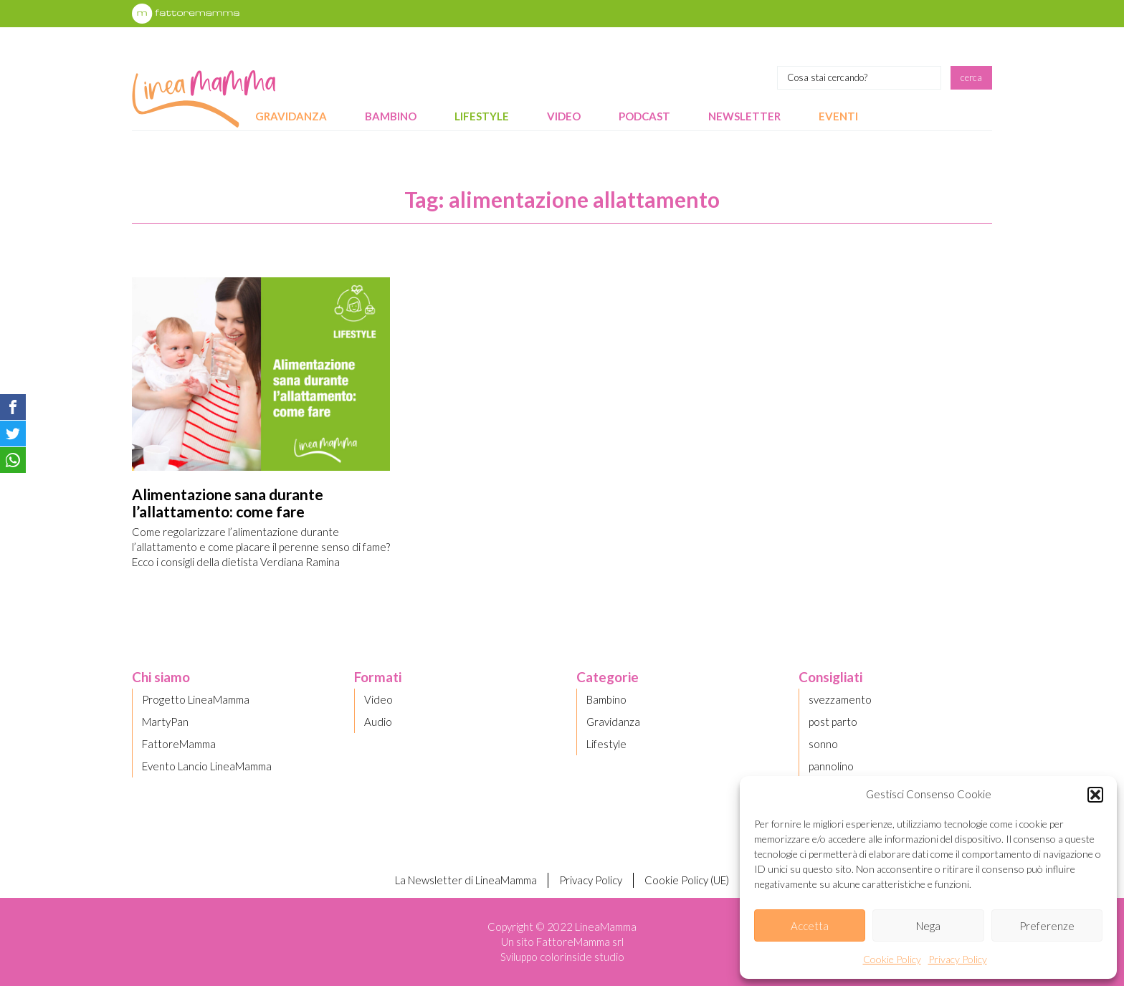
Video (564, 116)
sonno (823, 743)
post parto (833, 721)
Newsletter (744, 116)
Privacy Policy (957, 959)
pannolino (831, 766)
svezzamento (840, 699)
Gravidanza (291, 116)
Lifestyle (481, 116)
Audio (378, 721)
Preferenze (1047, 925)
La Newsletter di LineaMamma (466, 879)
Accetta (810, 925)
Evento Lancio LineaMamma (207, 766)
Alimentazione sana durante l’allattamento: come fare (227, 502)
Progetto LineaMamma (195, 699)
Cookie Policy (892, 959)
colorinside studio (582, 956)
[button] (1095, 795)
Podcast (644, 116)
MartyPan (165, 721)
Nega (928, 925)
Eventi (838, 116)
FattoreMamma (179, 743)
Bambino (390, 116)
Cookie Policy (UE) (686, 879)
